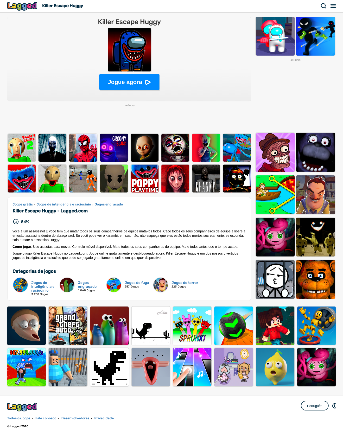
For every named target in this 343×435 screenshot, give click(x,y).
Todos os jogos (18, 418)
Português (315, 406)
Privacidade (104, 418)
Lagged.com (22, 407)
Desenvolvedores (75, 418)
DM (334, 405)
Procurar (324, 6)
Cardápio (333, 6)
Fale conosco (45, 418)
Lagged (22, 6)
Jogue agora (125, 82)
